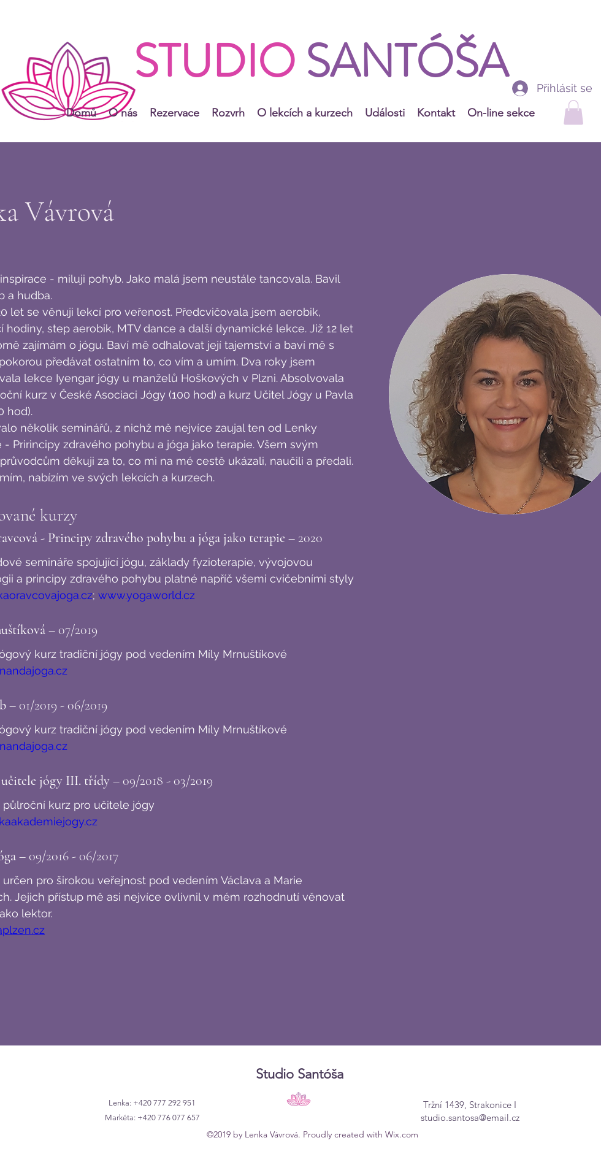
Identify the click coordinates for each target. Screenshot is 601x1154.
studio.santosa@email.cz (470, 1117)
